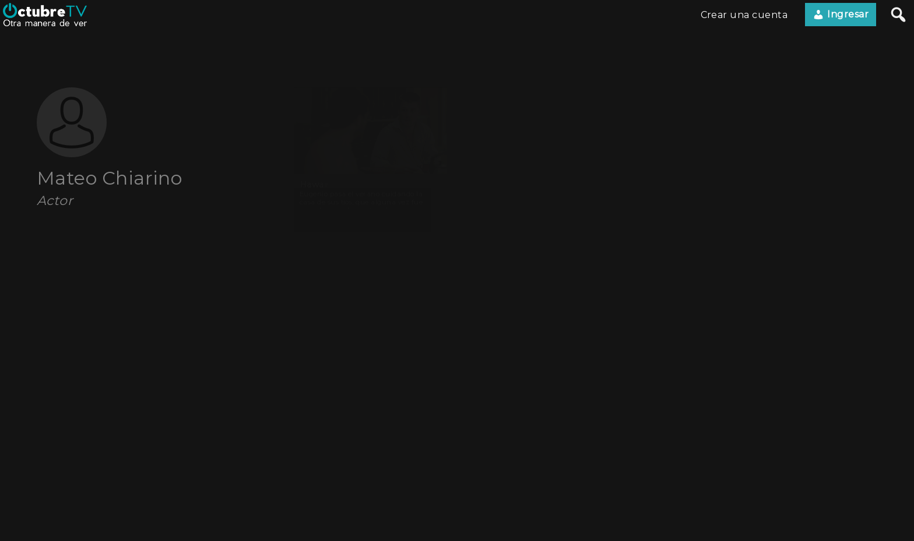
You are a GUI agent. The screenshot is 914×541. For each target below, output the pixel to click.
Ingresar (841, 14)
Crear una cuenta (744, 14)
